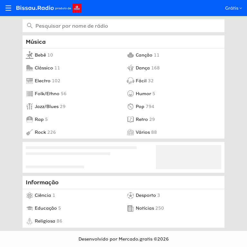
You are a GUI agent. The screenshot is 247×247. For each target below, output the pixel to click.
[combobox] (123, 25)
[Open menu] (8, 8)
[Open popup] (240, 8)
